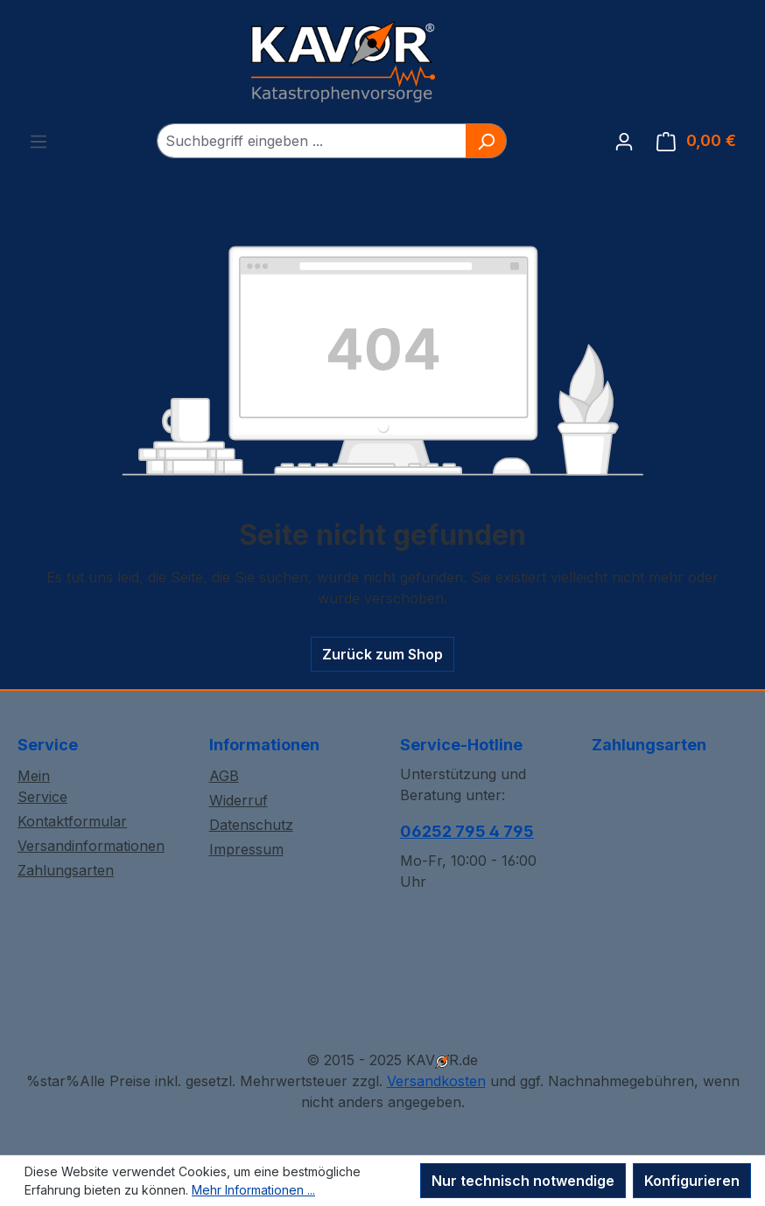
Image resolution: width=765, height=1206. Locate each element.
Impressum (246, 849)
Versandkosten (436, 1081)
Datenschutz (251, 824)
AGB (224, 775)
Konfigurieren (692, 1180)
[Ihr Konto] (624, 140)
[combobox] (312, 140)
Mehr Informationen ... (253, 1189)
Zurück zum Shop (382, 654)
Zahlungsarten (66, 870)
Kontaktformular (72, 821)
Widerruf (238, 800)
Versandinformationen (91, 845)
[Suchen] (486, 140)
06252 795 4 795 (467, 831)
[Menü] (39, 140)
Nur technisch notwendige (523, 1180)
